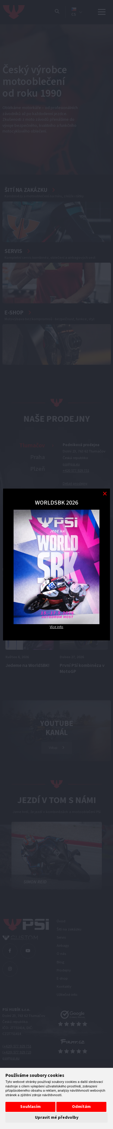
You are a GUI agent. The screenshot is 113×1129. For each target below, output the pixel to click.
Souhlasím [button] (30, 1107)
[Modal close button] (104, 494)
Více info (56, 627)
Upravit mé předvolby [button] (56, 1118)
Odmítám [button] (81, 1107)
